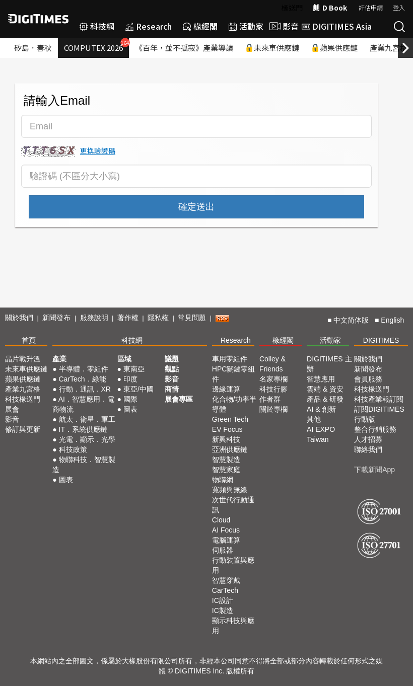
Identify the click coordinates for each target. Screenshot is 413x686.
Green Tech (230, 419)
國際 (130, 399)
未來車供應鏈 (272, 47)
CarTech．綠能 (82, 379)
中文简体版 (351, 320)
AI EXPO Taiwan (321, 434)
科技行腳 (273, 389)
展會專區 (179, 399)
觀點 (172, 369)
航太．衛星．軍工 (87, 419)
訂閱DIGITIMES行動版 (379, 414)
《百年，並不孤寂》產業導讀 (184, 47)
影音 (282, 26)
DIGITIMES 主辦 (329, 364)
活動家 (246, 26)
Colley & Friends (272, 364)
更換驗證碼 (97, 150)
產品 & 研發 (325, 399)
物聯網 (222, 480)
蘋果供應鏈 (334, 47)
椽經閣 (200, 26)
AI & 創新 (321, 409)
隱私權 (158, 318)
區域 (124, 359)
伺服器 (222, 550)
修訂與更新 (22, 429)
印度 (130, 379)
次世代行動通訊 (233, 505)
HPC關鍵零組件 (233, 374)
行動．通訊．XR (85, 389)
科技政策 (73, 449)
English (392, 320)
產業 (59, 359)
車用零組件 (229, 359)
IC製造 (222, 610)
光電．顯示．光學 (87, 439)
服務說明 (94, 318)
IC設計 (222, 600)
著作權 (128, 318)
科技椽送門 (22, 399)
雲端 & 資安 (325, 389)
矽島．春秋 (33, 47)
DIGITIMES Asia (337, 26)
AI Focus (226, 530)
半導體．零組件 (83, 369)
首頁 (29, 340)
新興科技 (226, 439)
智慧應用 (321, 379)
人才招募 (368, 439)
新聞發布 (56, 318)
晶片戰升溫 (22, 359)
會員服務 (368, 379)
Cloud (221, 520)
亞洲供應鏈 (229, 449)
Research (148, 26)
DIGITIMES (381, 340)
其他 (314, 419)
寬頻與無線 (229, 490)
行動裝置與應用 (233, 565)
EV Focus (227, 429)
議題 (172, 359)
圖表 (66, 480)
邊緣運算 (226, 389)
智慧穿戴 (226, 580)
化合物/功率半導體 (234, 404)
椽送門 (292, 8)
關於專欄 (273, 409)
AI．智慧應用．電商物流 (83, 404)
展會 (12, 409)
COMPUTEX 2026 (96, 45)
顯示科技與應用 (233, 626)
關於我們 (19, 318)
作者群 (270, 399)
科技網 (97, 26)
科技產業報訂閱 (378, 399)
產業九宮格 (22, 389)
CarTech (225, 590)
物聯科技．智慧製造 (83, 464)
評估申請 (371, 7)
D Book (330, 8)
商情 (172, 389)
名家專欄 (273, 379)
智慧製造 (226, 459)
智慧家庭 (226, 470)
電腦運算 (226, 540)
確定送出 (196, 207)
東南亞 (134, 369)
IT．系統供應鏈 (83, 429)
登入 (399, 7)
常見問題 (192, 318)
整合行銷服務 (375, 429)
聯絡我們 (368, 449)
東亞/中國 (138, 389)
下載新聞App (374, 470)
